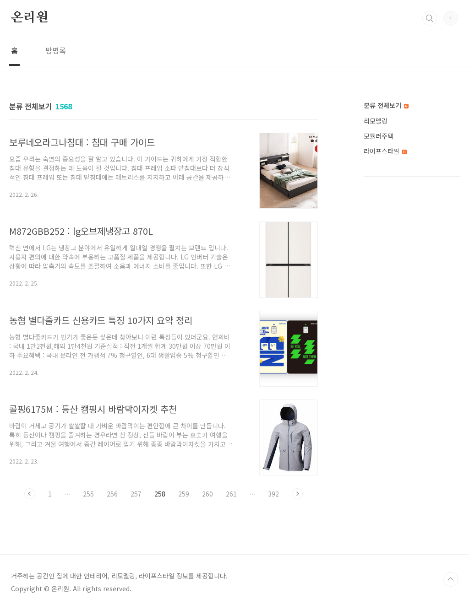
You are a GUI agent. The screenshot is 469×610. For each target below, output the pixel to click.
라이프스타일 (385, 151)
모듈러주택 (378, 135)
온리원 (29, 17)
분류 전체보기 (386, 105)
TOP (450, 579)
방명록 (55, 50)
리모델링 (375, 120)
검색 (429, 18)
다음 (297, 493)
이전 (29, 493)
